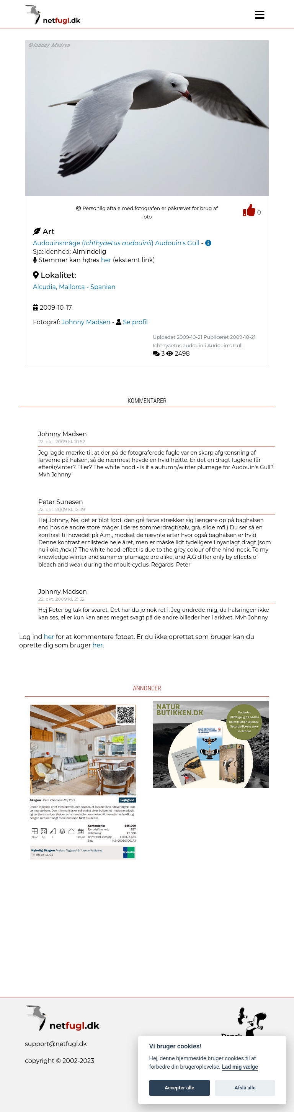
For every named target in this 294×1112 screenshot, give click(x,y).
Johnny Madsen (62, 434)
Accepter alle (179, 1088)
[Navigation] (260, 15)
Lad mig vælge (240, 1067)
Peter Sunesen (60, 502)
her (106, 260)
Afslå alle (245, 1088)
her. (98, 645)
